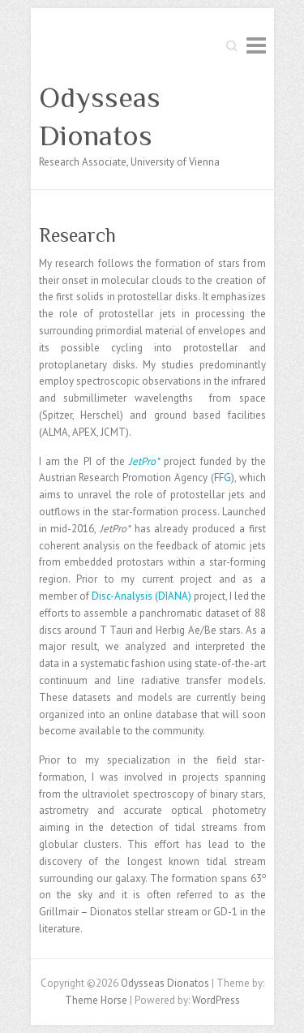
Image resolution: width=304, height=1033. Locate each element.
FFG (222, 477)
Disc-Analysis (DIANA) (141, 596)
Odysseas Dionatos (100, 116)
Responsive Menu (256, 45)
